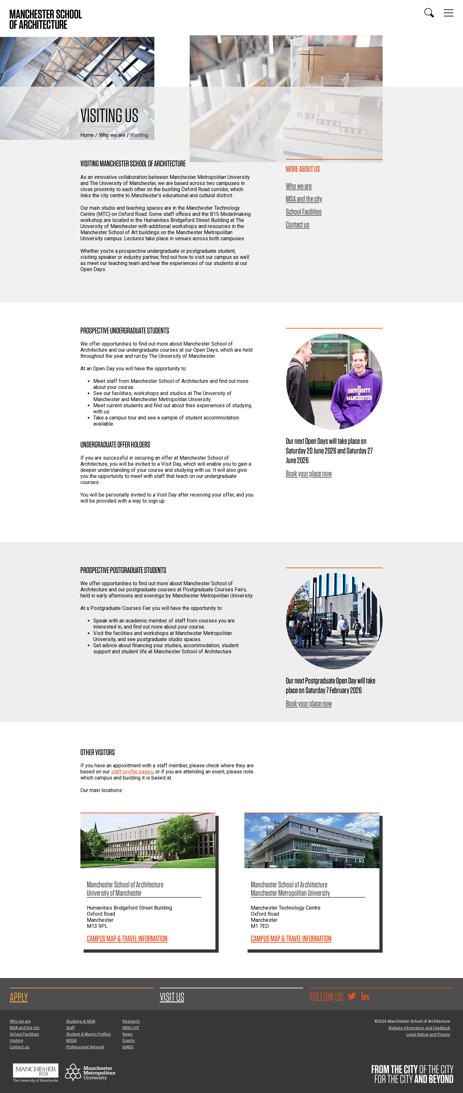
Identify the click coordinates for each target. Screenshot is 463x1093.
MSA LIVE (131, 1028)
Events (129, 1040)
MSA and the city (304, 199)
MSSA (71, 1040)
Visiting (16, 1040)
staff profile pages (132, 772)
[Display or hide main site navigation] (448, 13)
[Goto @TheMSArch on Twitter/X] (352, 997)
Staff (70, 1028)
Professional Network (85, 1047)
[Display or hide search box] (429, 13)
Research (131, 1021)
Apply (19, 997)
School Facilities (304, 211)
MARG (128, 1047)
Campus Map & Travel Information (127, 938)
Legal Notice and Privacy (428, 1034)
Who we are (112, 135)
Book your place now (309, 473)
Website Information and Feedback (419, 1028)
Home (87, 135)
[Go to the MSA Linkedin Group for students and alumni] (365, 997)
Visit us (172, 997)
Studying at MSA (80, 1021)
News (127, 1034)
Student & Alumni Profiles (88, 1034)
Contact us (297, 224)
